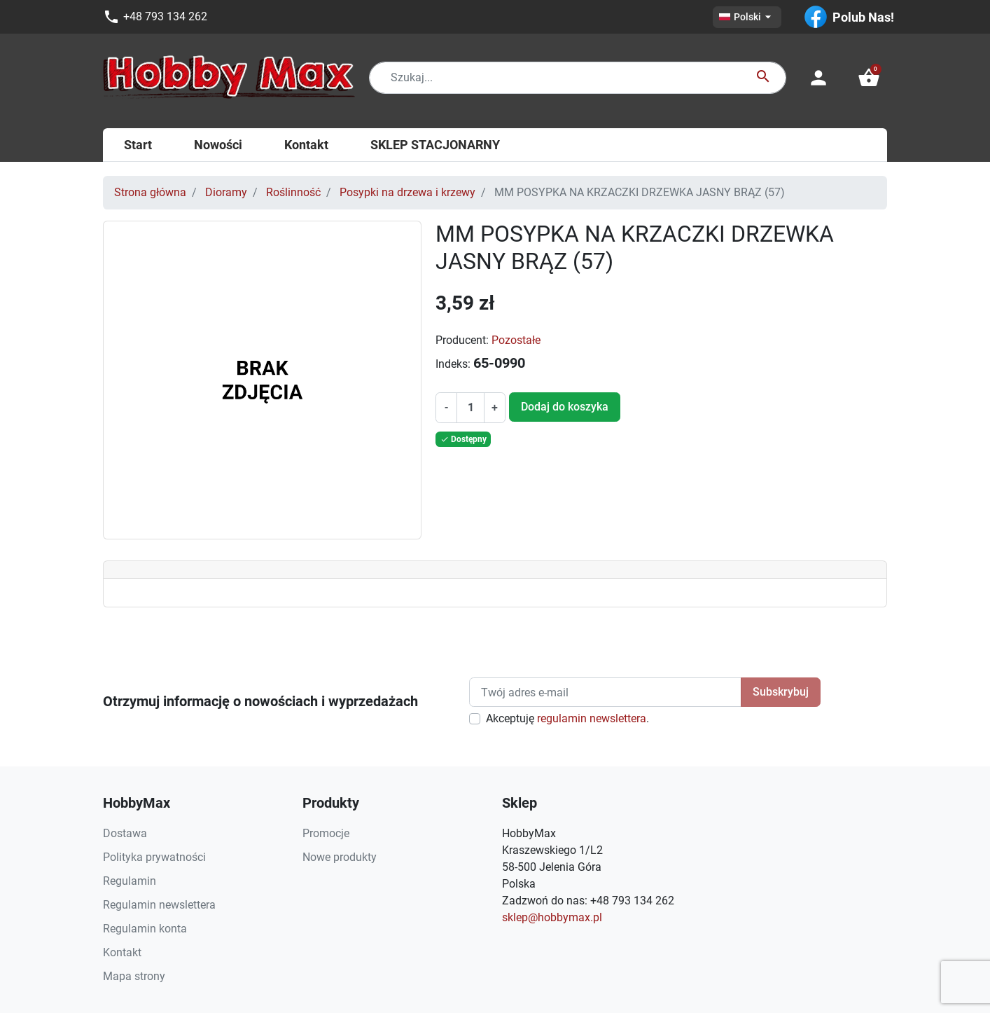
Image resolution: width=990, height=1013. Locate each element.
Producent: (462, 340)
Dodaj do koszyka (564, 406)
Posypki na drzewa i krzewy (407, 192)
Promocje (325, 833)
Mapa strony (134, 976)
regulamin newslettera (591, 718)
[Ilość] (470, 407)
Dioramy (226, 192)
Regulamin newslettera (159, 904)
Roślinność (293, 192)
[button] (869, 78)
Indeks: (452, 364)
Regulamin (129, 881)
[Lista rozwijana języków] (747, 17)
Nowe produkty (339, 857)
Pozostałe (516, 340)
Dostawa (125, 833)
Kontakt (122, 952)
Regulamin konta (145, 928)
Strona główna (150, 192)
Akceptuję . (567, 718)
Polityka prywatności (154, 857)
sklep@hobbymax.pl (552, 917)
